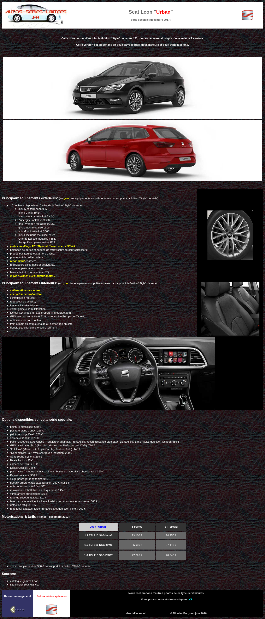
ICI (190, 599)
